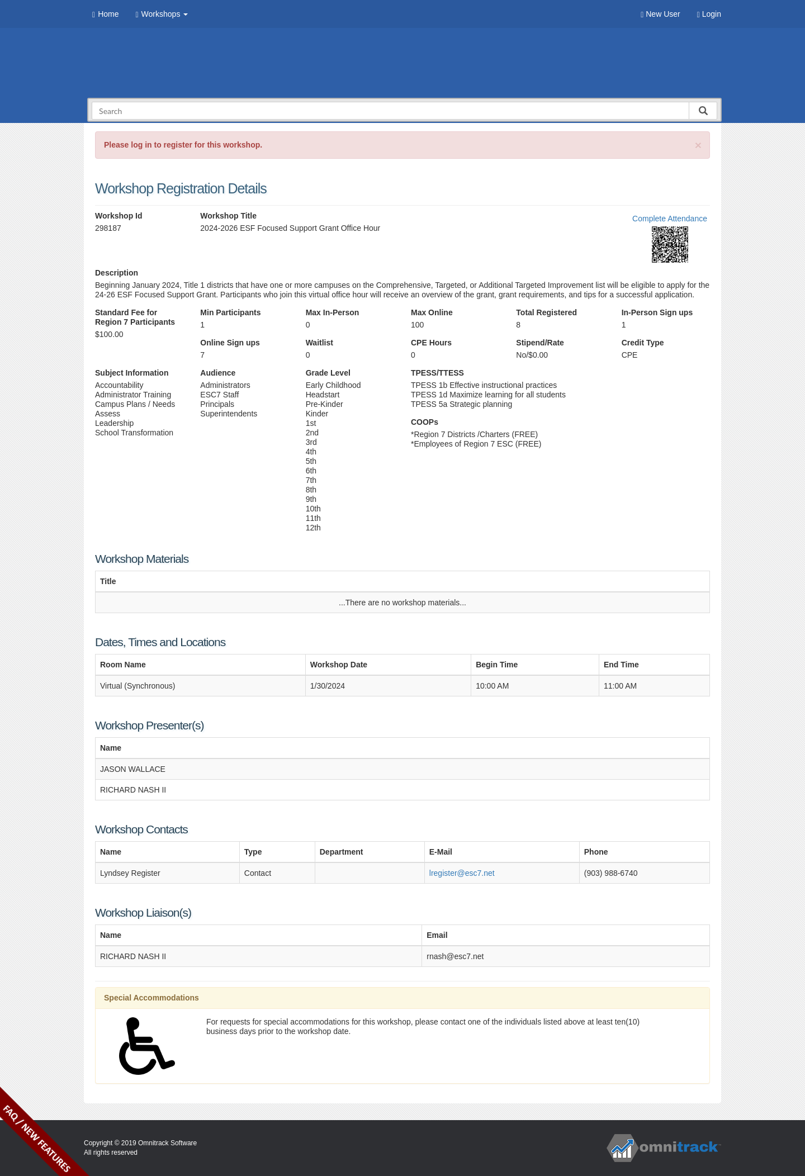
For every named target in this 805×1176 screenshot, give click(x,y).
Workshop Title (228, 215)
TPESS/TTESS (437, 372)
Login (709, 14)
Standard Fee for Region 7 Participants (135, 317)
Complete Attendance (669, 218)
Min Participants (230, 312)
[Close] (698, 145)
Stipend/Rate (540, 342)
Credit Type (643, 342)
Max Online (432, 312)
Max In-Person (332, 312)
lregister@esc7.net (462, 873)
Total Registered (546, 312)
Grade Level (328, 372)
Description (116, 272)
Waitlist (319, 342)
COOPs (424, 422)
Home (105, 14)
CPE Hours (431, 342)
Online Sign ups (230, 342)
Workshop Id (119, 215)
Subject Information (131, 372)
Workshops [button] (161, 14)
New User (660, 14)
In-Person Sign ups (657, 312)
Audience (217, 372)
